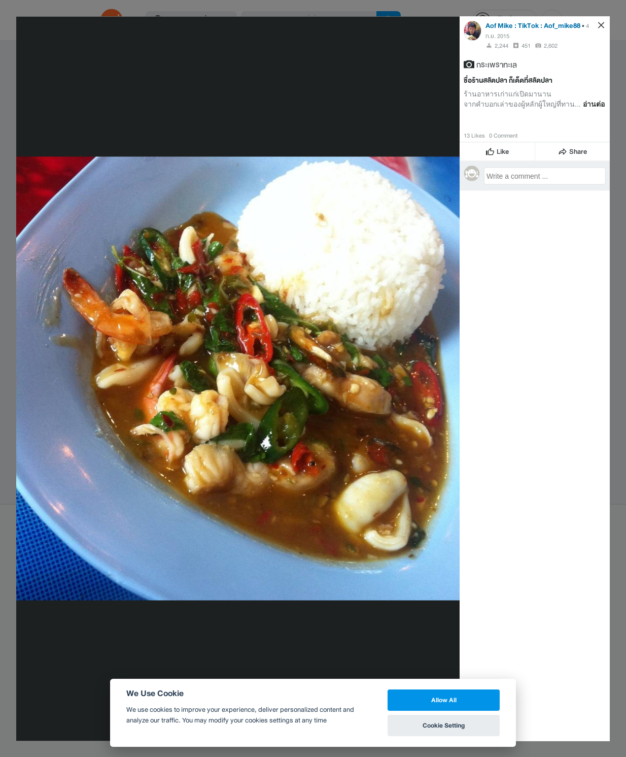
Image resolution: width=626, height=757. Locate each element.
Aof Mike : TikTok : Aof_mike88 (532, 25)
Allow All (444, 700)
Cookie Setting (444, 725)
